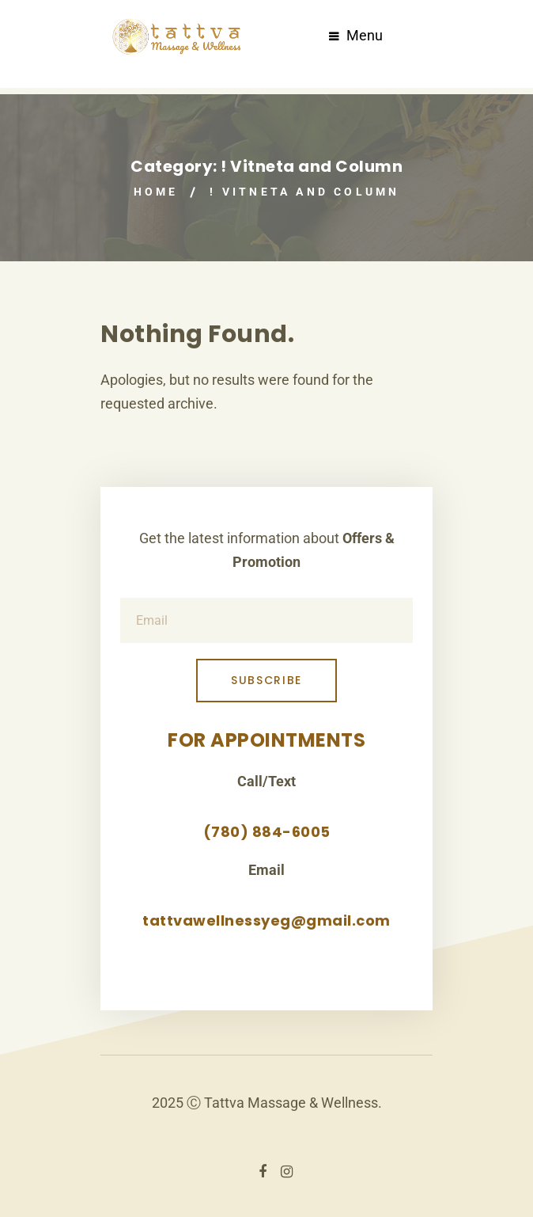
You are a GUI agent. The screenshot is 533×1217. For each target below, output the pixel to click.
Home (156, 191)
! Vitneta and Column (304, 191)
